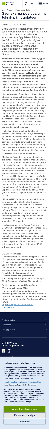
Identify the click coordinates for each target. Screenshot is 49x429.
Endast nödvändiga (24, 415)
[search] (32, 3)
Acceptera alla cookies (24, 409)
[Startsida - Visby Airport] (8, 4)
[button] (43, 3)
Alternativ (24, 421)
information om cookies (31, 382)
